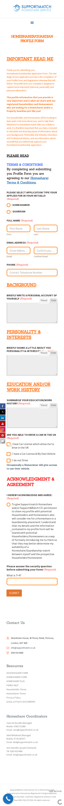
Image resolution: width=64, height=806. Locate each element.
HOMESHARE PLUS (15, 681)
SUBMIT (14, 593)
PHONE (17, 264)
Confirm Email (41, 256)
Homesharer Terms (16, 693)
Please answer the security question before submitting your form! (31, 568)
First (9, 234)
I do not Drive (20, 460)
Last (36, 234)
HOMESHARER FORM (16, 677)
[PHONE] (32, 272)
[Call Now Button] (8, 798)
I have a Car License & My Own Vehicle (33, 453)
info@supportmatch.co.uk (23, 647)
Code (53, 300)
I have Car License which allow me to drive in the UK (33, 445)
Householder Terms (16, 689)
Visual (43, 300)
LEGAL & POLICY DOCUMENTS (20, 701)
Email (9, 256)
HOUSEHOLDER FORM (17, 672)
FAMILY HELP (12, 685)
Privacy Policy (13, 697)
